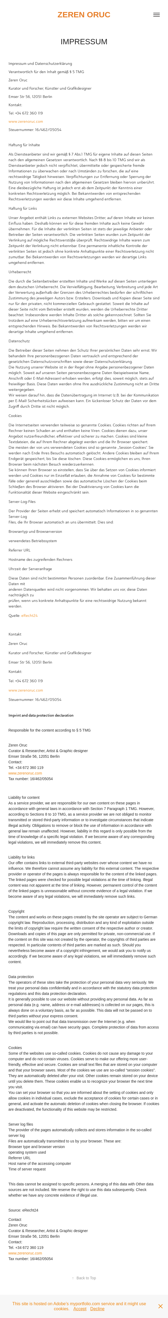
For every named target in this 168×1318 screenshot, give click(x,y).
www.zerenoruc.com (26, 121)
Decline (97, 1309)
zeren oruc (84, 14)
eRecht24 (29, 615)
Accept (79, 1309)
